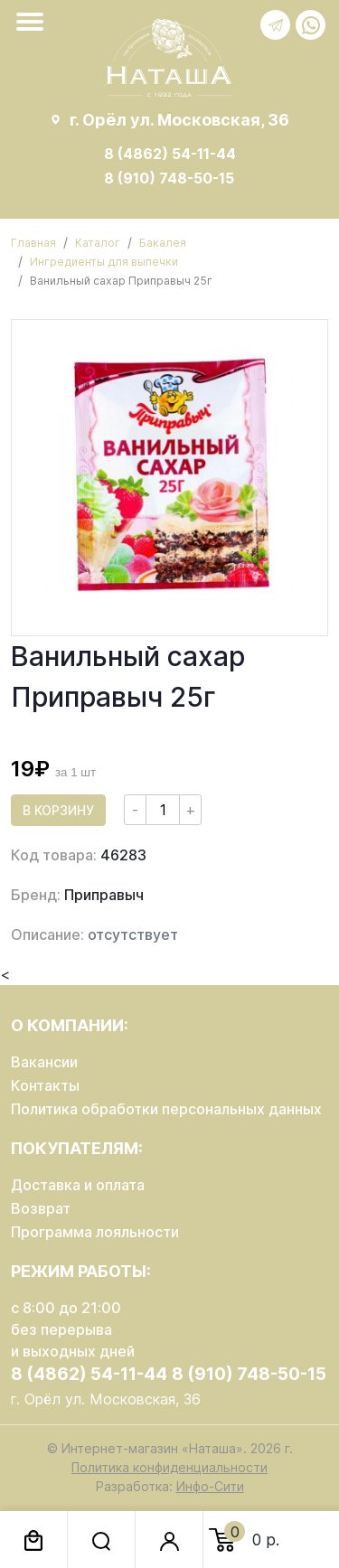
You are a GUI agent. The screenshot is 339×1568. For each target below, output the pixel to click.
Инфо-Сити (210, 1486)
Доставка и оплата (78, 1185)
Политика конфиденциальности (169, 1467)
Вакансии (44, 1062)
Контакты (45, 1085)
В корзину (58, 810)
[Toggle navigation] (33, 22)
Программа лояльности (95, 1232)
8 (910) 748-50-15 (169, 178)
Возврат (41, 1208)
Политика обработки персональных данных (166, 1109)
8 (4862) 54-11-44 (170, 154)
